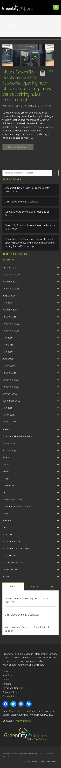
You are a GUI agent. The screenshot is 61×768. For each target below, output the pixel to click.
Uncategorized (10, 569)
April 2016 (7, 358)
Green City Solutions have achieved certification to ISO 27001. (30, 227)
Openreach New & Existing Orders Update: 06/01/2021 (27, 190)
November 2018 (11, 288)
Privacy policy (31, 762)
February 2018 (10, 309)
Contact (6, 679)
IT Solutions (8, 485)
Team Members (10, 555)
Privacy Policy (9, 692)
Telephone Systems (12, 562)
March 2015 (8, 414)
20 (51, 73)
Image (5, 478)
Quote (5, 527)
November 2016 (11, 330)
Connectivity (8, 443)
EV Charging (9, 450)
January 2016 (9, 372)
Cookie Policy (9, 696)
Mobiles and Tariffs (12, 499)
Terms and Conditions (14, 688)
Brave (50, 753)
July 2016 (7, 337)
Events (5, 457)
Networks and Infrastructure (16, 506)
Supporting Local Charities (16, 548)
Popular (34, 586)
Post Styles (8, 520)
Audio (5, 429)
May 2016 (7, 351)
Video (5, 576)
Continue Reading (16, 147)
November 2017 (10, 323)
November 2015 (10, 386)
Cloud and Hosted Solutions (17, 436)
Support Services (11, 541)
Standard (7, 534)
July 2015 (7, 407)
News (48, 106)
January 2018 (9, 316)
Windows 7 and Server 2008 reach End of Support (27, 213)
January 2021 (9, 267)
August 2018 (9, 295)
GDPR (5, 471)
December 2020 (11, 274)
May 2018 (7, 302)
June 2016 (7, 344)
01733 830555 (23, 720)
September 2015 (11, 400)
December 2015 (10, 379)
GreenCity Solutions (27, 106)
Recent (13, 586)
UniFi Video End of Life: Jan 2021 (22, 201)
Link (4, 492)
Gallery (6, 464)
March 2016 (8, 365)
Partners (6, 683)
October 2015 (9, 393)
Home (5, 671)
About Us (7, 675)
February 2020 (10, 281)
